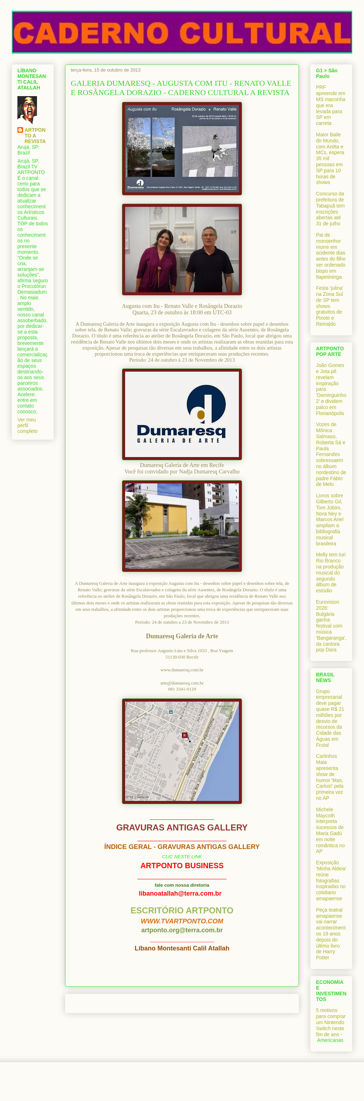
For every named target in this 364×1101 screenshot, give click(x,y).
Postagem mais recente (100, 1003)
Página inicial (183, 1003)
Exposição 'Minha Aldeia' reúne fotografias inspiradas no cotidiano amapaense (331, 880)
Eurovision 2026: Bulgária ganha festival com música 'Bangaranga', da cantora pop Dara (331, 625)
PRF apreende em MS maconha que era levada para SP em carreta (331, 105)
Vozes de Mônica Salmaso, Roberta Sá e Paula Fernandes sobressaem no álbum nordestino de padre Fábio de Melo (331, 454)
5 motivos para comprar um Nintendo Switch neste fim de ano (331, 1022)
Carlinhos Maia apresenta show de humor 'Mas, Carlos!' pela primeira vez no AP (329, 777)
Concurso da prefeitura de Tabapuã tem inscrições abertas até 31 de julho (330, 208)
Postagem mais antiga (266, 1003)
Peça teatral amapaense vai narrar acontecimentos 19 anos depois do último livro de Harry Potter (331, 933)
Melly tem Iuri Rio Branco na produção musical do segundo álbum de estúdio (331, 572)
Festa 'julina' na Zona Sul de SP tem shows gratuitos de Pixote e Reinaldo (329, 306)
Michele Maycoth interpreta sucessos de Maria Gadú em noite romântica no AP (330, 830)
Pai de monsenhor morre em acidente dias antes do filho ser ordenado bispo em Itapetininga (331, 256)
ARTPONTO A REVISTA (35, 135)
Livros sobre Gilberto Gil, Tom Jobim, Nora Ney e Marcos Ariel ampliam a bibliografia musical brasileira (329, 519)
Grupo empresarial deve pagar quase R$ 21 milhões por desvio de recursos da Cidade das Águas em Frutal (330, 718)
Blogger (222, 1087)
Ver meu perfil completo (27, 425)
